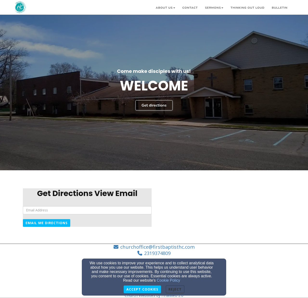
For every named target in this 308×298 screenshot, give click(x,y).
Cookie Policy (168, 280)
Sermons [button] (214, 8)
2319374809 (157, 253)
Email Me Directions (47, 223)
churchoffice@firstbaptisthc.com (157, 247)
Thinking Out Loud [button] (247, 8)
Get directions (154, 105)
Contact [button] (190, 8)
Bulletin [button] (280, 8)
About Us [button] (165, 8)
